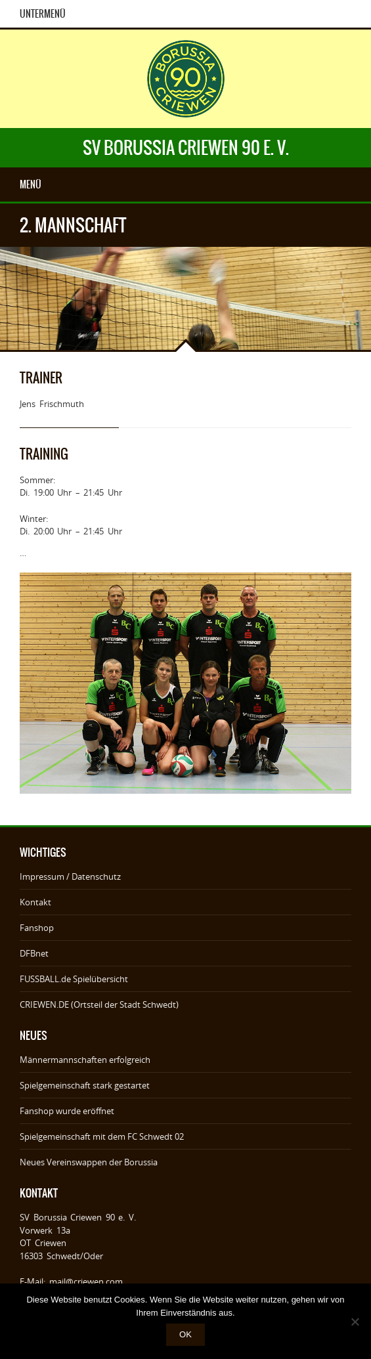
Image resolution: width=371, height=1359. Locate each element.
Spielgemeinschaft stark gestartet (85, 1085)
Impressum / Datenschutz (70, 876)
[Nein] (354, 1321)
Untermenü (43, 14)
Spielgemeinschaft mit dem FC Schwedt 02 (102, 1136)
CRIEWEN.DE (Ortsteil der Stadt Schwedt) (99, 1004)
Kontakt (35, 902)
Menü (30, 184)
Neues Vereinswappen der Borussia (89, 1162)
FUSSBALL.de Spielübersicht (74, 979)
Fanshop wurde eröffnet (67, 1111)
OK (185, 1334)
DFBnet (34, 953)
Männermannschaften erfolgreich (85, 1060)
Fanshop (37, 928)
